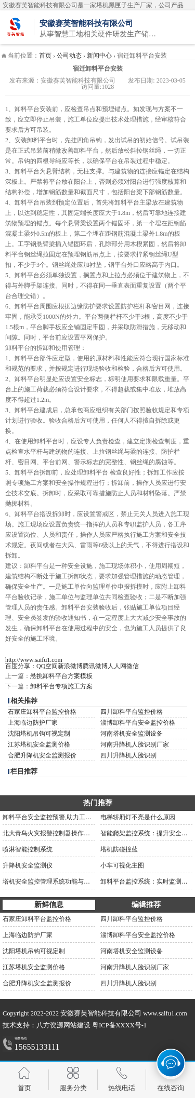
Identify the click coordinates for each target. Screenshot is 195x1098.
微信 (132, 666)
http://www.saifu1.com (33, 659)
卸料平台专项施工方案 (61, 686)
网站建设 (76, 1025)
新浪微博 (70, 666)
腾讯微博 (95, 666)
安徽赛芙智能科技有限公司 (100, 1013)
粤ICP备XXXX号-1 (119, 1025)
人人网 (117, 666)
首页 (45, 55)
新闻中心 (99, 55)
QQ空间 (47, 666)
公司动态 (69, 55)
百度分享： (20, 666)
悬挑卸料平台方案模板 (61, 676)
